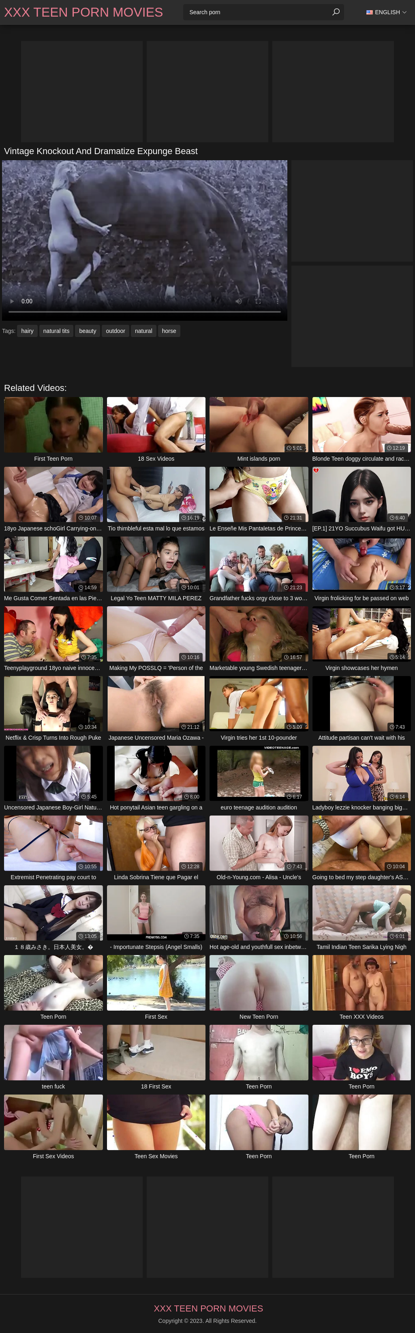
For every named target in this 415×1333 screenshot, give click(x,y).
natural (143, 331)
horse (169, 331)
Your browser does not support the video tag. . (144, 240)
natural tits (56, 331)
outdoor (115, 331)
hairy (27, 331)
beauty (87, 331)
